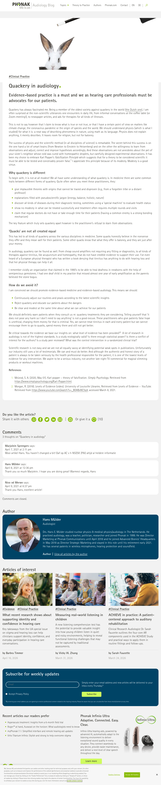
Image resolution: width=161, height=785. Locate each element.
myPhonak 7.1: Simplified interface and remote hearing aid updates (40, 731)
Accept (10, 694)
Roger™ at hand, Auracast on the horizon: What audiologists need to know (43, 727)
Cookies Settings (114, 776)
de (139, 5)
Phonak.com (111, 5)
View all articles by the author (70, 554)
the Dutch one (134, 110)
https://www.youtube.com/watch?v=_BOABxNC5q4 (60, 390)
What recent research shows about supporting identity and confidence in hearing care (27, 620)
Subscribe (91, 694)
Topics (63, 5)
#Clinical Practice (19, 76)
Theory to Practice (81, 5)
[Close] (157, 776)
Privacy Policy (22, 694)
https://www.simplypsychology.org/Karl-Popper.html (43, 381)
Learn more (91, 761)
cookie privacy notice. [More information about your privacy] (74, 782)
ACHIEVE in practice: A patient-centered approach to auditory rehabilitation (131, 620)
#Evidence (9, 609)
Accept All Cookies (132, 776)
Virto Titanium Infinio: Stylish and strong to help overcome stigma (39, 736)
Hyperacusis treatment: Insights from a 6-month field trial (35, 722)
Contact (124, 5)
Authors (97, 5)
